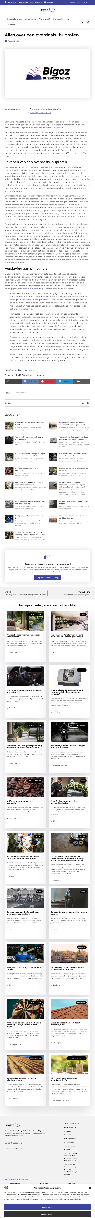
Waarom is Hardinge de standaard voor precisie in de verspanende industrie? (67, 692)
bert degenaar (15, 1183)
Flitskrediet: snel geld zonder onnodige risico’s (64, 1079)
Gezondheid (13, 41)
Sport (83, 614)
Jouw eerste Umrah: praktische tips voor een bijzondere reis (67, 968)
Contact (11, 25)
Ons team (68, 1135)
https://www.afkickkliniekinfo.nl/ (19, 370)
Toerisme (81, 947)
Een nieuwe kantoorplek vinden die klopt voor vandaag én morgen (23, 857)
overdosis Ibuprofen (53, 128)
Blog (83, 781)
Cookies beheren (48, 1214)
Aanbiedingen (35, 1058)
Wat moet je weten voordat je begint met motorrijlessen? (68, 746)
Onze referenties (14, 19)
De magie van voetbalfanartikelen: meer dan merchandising (23, 913)
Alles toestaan (48, 1207)
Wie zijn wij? (44, 19)
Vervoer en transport (76, 1058)
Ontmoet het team (60, 19)
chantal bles (43, 1183)
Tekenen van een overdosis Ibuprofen (45, 109)
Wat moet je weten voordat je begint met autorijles (24, 691)
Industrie (81, 670)
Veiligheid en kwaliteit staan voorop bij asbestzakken (23, 1079)
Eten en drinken (34, 781)
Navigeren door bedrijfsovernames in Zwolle (24, 968)
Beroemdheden (70, 1138)
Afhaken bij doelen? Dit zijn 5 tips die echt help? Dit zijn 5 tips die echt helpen (24, 1025)
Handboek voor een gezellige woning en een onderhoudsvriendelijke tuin (24, 746)
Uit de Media (30, 19)
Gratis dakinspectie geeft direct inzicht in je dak (65, 1024)
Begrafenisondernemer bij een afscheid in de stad (65, 802)
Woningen (81, 1002)
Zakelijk (38, 836)
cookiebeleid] (75, 1199)
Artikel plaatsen (70, 1146)
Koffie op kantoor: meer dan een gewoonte (22, 802)
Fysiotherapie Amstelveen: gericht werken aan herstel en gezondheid (67, 636)
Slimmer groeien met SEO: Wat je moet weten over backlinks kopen (70, 1157)
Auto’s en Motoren (33, 670)
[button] (90, 1188)
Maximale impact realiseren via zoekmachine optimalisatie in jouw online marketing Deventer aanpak (72, 485)
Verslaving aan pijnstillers (40, 113)
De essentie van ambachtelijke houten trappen (69, 913)
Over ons (67, 1131)
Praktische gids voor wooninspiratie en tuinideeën (23, 636)
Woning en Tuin (35, 614)
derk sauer (72, 1183)
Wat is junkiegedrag (33, 289)
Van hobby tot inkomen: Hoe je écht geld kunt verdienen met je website (70, 1169)
